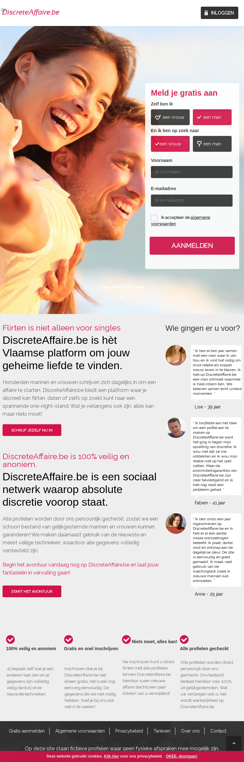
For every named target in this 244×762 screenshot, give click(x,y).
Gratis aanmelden (27, 730)
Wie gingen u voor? (27, 159)
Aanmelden (192, 245)
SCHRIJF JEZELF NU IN (31, 430)
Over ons (190, 730)
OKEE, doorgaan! (181, 756)
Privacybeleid (129, 730)
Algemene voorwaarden (80, 730)
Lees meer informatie (122, 287)
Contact (218, 730)
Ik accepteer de (180, 220)
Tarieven (162, 730)
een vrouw (173, 117)
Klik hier (111, 756)
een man (212, 117)
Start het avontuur (31, 591)
